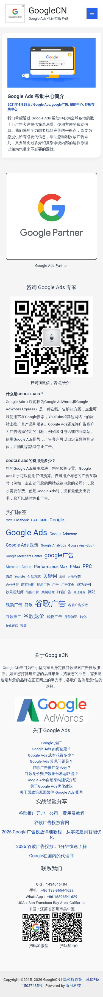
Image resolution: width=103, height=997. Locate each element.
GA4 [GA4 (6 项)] (34, 520)
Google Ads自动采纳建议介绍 (51, 780)
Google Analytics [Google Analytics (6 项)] (53, 545)
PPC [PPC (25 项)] (87, 566)
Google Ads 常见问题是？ (51, 761)
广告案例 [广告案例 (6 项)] (67, 585)
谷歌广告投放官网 (51, 822)
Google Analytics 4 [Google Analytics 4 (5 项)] (81, 545)
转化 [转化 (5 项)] (83, 617)
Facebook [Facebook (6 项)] (21, 520)
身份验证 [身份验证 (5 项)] (70, 617)
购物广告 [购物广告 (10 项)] (54, 616)
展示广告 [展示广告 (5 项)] (43, 585)
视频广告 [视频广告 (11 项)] (14, 604)
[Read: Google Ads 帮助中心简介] (51, 62)
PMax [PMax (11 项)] (75, 566)
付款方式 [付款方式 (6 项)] (34, 576)
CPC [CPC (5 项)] (9, 520)
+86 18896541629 (62, 896)
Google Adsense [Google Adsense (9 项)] (63, 534)
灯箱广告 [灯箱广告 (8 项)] (64, 592)
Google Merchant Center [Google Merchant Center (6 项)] (24, 556)
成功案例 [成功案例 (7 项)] (84, 584)
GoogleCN (48, 10)
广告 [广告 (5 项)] (55, 585)
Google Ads (41, 105)
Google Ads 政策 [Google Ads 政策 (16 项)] (22, 545)
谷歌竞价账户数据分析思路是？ (52, 773)
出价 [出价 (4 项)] (62, 576)
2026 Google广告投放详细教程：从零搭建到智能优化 (51, 834)
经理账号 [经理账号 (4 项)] (80, 592)
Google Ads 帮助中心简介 (35, 96)
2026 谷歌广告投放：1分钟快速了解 (51, 846)
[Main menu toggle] (92, 13)
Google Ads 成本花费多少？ (51, 755)
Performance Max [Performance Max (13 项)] (51, 566)
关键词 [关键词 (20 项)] (50, 576)
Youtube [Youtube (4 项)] (20, 576)
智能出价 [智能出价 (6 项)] (32, 592)
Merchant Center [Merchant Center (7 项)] (19, 567)
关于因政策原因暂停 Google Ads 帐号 (51, 792)
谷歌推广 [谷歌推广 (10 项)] (13, 616)
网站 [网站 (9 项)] (92, 592)
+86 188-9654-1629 (57, 890)
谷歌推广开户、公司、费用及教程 (52, 813)
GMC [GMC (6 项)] (43, 520)
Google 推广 (51, 743)
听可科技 (73, 985)
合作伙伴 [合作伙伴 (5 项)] (12, 585)
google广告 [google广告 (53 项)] (59, 555)
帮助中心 (76, 105)
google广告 (60, 105)
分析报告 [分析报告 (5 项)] (74, 576)
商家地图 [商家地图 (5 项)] (27, 585)
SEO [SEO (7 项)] (9, 576)
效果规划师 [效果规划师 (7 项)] (15, 592)
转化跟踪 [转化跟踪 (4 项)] (12, 626)
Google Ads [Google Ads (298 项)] (26, 532)
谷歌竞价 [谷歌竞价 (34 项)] (33, 616)
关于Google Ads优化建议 (51, 786)
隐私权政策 (72, 979)
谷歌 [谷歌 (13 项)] (28, 604)
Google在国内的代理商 (51, 855)
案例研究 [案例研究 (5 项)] (48, 592)
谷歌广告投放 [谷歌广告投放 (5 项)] (78, 605)
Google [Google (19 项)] (56, 519)
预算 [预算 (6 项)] (23, 626)
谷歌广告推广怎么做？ (51, 767)
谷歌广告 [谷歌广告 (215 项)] (50, 603)
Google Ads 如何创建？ (51, 749)
